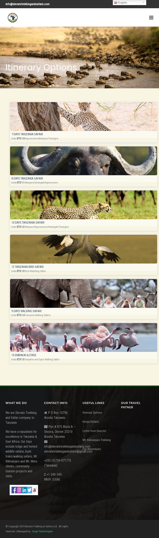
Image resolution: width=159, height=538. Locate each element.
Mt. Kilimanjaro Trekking (97, 440)
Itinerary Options (92, 412)
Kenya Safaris (91, 422)
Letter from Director (94, 431)
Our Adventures (92, 449)
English (120, 2)
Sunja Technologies (42, 531)
